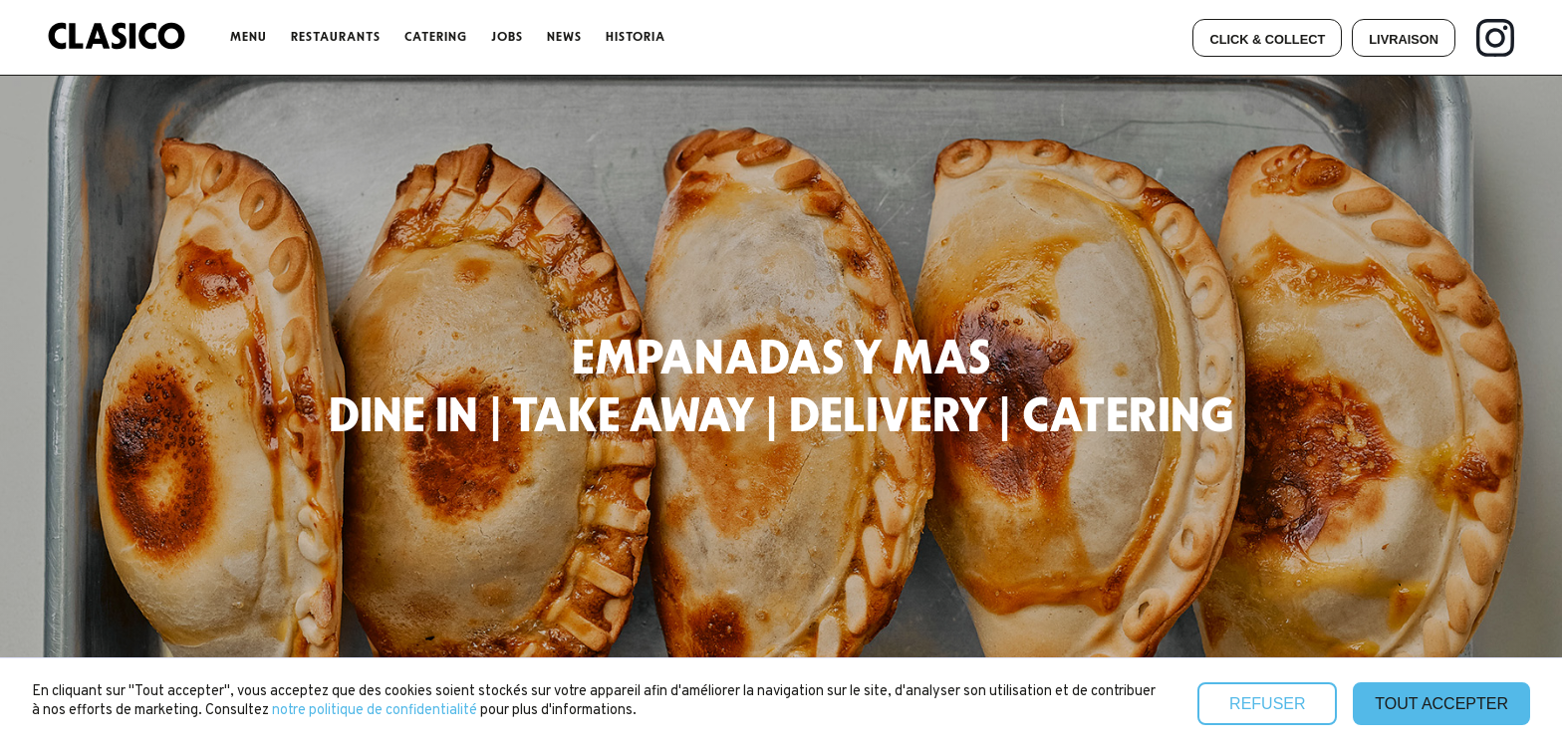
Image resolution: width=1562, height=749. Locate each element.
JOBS (507, 36)
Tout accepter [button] (1441, 703)
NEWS (564, 36)
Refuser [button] (1267, 703)
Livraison (1403, 39)
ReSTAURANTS (336, 36)
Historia (635, 36)
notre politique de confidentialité (376, 710)
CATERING (435, 36)
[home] (116, 38)
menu (248, 36)
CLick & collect (1267, 39)
